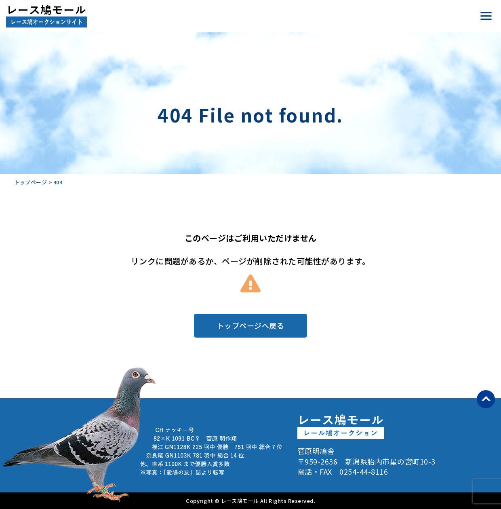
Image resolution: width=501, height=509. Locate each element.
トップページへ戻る (250, 325)
